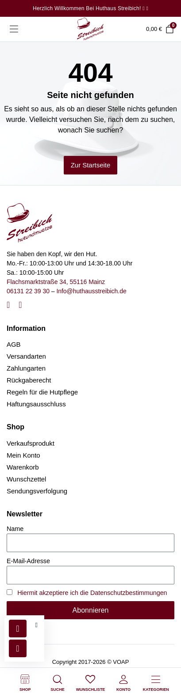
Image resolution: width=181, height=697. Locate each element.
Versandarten (26, 356)
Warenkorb (23, 467)
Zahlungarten (26, 368)
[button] (36, 625)
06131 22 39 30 (28, 291)
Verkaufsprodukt (30, 443)
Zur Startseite (91, 165)
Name (15, 528)
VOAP (121, 662)
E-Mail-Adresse (28, 560)
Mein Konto (23, 455)
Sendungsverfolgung (37, 491)
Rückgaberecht (29, 380)
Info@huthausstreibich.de (91, 291)
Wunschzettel (26, 479)
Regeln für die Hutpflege (42, 392)
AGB (14, 344)
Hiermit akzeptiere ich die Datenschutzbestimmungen (92, 592)
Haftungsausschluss (36, 404)
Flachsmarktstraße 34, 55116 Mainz (56, 281)
